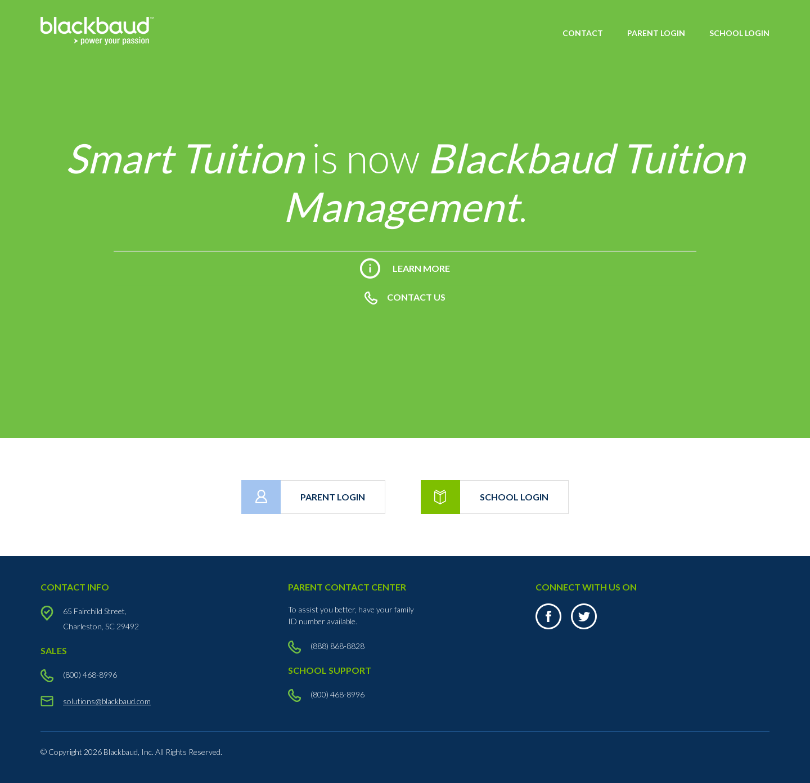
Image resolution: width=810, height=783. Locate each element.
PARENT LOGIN (656, 33)
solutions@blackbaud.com (107, 701)
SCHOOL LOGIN (739, 33)
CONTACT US (405, 297)
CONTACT (582, 33)
